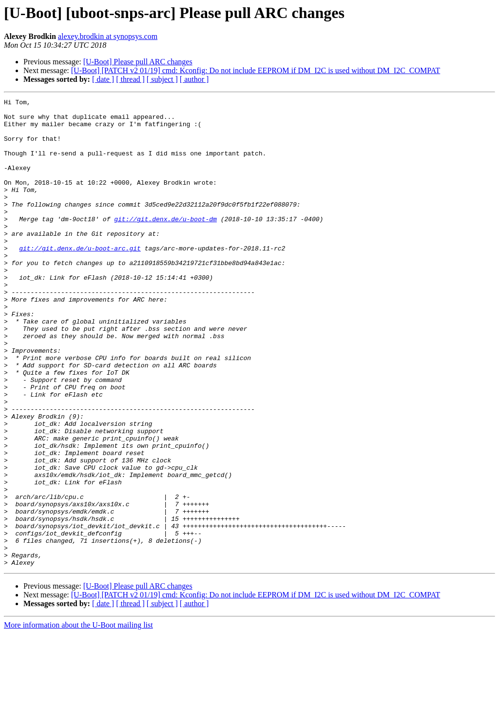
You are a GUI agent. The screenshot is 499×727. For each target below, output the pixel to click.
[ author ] (194, 79)
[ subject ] (162, 79)
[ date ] (103, 79)
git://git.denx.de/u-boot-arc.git (80, 278)
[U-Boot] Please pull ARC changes (137, 61)
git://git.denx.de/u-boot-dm (165, 243)
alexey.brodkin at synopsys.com (107, 36)
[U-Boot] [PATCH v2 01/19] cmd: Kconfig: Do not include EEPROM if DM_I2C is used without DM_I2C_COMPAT (256, 70)
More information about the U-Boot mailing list (78, 718)
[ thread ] (130, 79)
